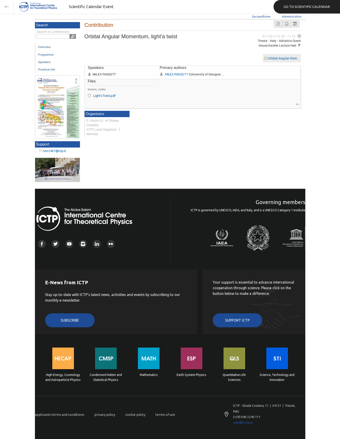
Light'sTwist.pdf (104, 96)
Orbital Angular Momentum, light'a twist (296, 58)
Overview (44, 47)
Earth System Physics (191, 375)
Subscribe (70, 320)
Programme (46, 54)
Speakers (44, 62)
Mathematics (149, 375)
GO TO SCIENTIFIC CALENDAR (307, 7)
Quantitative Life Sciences (234, 377)
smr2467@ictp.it (54, 151)
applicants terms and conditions (59, 414)
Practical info (46, 69)
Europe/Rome (261, 16)
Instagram (83, 244)
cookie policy (135, 414)
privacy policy (104, 414)
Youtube (69, 244)
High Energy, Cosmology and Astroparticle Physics (63, 377)
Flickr (111, 244)
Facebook (42, 244)
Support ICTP (237, 320)
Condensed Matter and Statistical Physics (106, 377)
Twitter (55, 244)
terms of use (165, 414)
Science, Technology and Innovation (277, 377)
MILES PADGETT (176, 74)
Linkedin (97, 244)
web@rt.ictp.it (243, 422)
